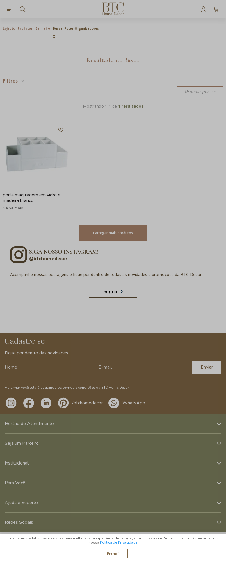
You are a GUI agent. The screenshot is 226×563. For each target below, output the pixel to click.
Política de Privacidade (119, 542)
